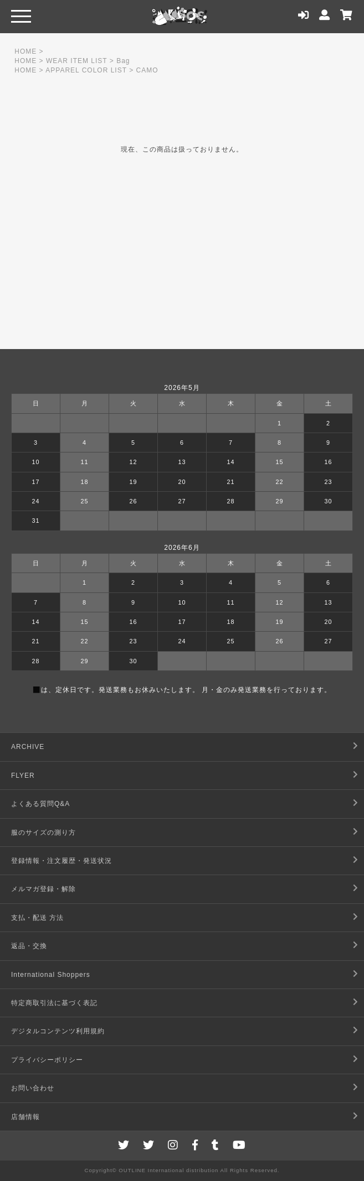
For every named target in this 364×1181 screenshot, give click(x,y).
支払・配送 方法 (37, 918)
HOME (25, 51)
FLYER (23, 775)
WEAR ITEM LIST (76, 61)
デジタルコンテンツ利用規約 (58, 1031)
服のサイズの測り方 (43, 832)
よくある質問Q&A (40, 804)
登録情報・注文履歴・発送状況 (61, 861)
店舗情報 (25, 1117)
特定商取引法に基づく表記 (54, 1003)
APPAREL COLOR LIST (86, 70)
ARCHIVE (27, 747)
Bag (123, 61)
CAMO (147, 70)
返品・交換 (29, 946)
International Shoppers (50, 975)
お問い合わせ (32, 1088)
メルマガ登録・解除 (43, 889)
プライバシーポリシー (47, 1060)
